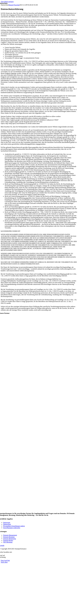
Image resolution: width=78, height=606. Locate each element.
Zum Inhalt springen (7, 1)
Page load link (5, 560)
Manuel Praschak (14, 5)
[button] (14, 526)
